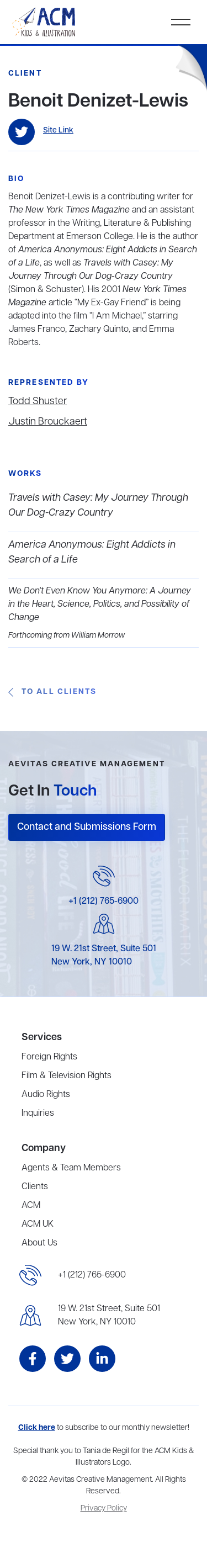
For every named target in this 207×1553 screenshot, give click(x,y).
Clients (35, 1187)
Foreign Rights (49, 1057)
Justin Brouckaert (47, 421)
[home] (44, 22)
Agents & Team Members (71, 1168)
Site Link (58, 130)
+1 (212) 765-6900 (103, 901)
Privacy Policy (104, 1508)
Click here (36, 1428)
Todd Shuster (37, 401)
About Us (39, 1243)
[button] (181, 22)
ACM (31, 1206)
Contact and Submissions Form (86, 827)
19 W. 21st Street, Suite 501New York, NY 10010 (109, 1315)
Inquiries (38, 1113)
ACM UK (38, 1224)
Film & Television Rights (67, 1076)
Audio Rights (46, 1095)
